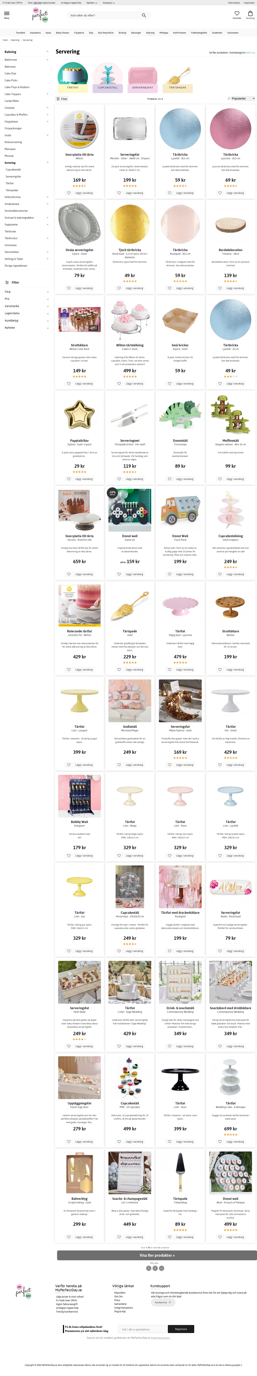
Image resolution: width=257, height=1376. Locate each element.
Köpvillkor (120, 1292)
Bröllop (122, 32)
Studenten (217, 32)
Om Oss (118, 1296)
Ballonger (136, 32)
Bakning (150, 32)
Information (234, 2)
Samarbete (120, 1304)
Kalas (48, 32)
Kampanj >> (109, 2)
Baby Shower (62, 32)
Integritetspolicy (123, 1307)
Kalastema (35, 32)
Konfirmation (179, 32)
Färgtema (79, 32)
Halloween (232, 32)
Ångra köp (120, 1311)
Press (117, 1300)
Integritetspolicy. (160, 1337)
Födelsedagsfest (199, 32)
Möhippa (163, 32)
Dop (91, 32)
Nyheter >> (92, 2)
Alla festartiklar (106, 32)
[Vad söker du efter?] (109, 15)
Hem (5, 40)
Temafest (20, 32)
